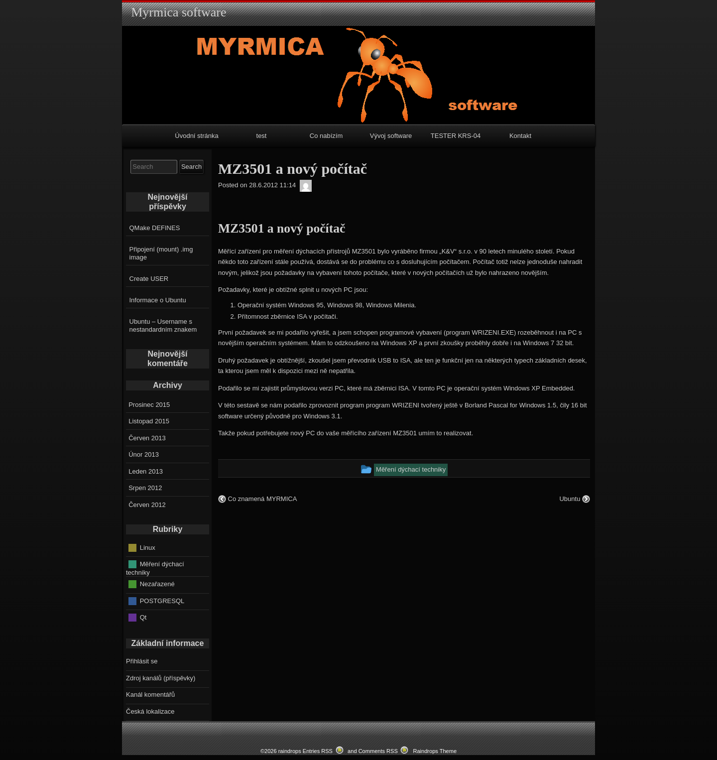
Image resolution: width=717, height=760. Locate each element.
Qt (143, 617)
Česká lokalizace (150, 711)
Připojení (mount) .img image (161, 253)
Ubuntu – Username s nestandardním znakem (163, 325)
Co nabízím (326, 135)
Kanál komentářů (150, 694)
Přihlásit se (142, 661)
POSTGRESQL (162, 600)
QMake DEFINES (154, 228)
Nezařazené (157, 584)
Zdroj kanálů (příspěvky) (160, 678)
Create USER (149, 278)
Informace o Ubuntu (157, 300)
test (261, 135)
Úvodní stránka (196, 135)
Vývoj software (391, 135)
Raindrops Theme (435, 751)
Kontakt (520, 135)
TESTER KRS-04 (455, 135)
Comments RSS (378, 751)
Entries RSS (318, 751)
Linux (147, 547)
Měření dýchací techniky (155, 568)
